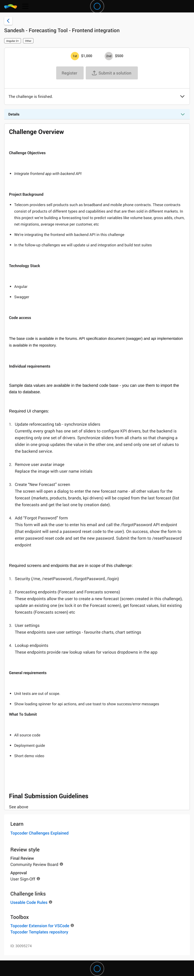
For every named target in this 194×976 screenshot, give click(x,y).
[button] (182, 96)
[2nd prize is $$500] (109, 56)
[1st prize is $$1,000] (75, 56)
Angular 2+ (12, 41)
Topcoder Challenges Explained (39, 833)
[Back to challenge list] (8, 21)
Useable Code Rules (28, 902)
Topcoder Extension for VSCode (39, 925)
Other (28, 41)
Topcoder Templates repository (39, 932)
